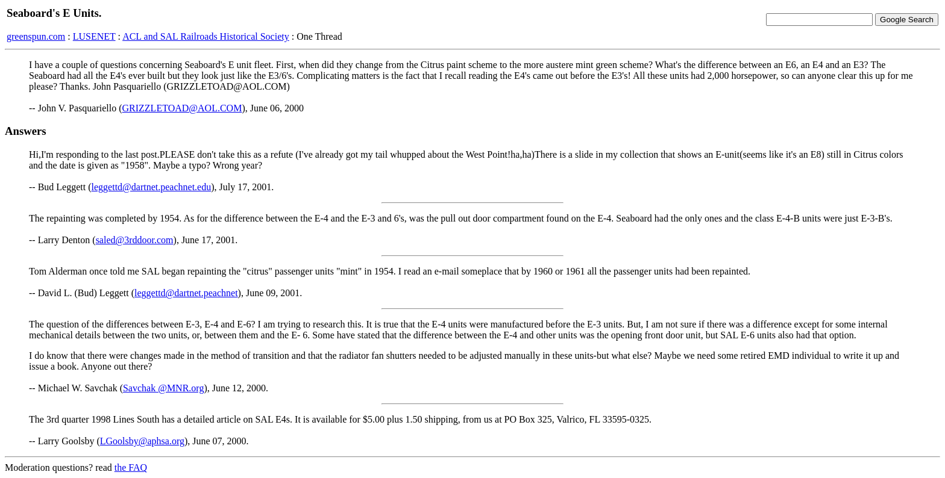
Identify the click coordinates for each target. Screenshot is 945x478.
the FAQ (131, 467)
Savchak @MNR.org (163, 388)
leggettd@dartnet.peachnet (186, 293)
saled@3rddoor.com (135, 240)
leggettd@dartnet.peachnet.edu (152, 187)
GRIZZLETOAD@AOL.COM (182, 108)
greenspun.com (36, 36)
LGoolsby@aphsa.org (142, 441)
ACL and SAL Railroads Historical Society (205, 36)
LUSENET (94, 36)
